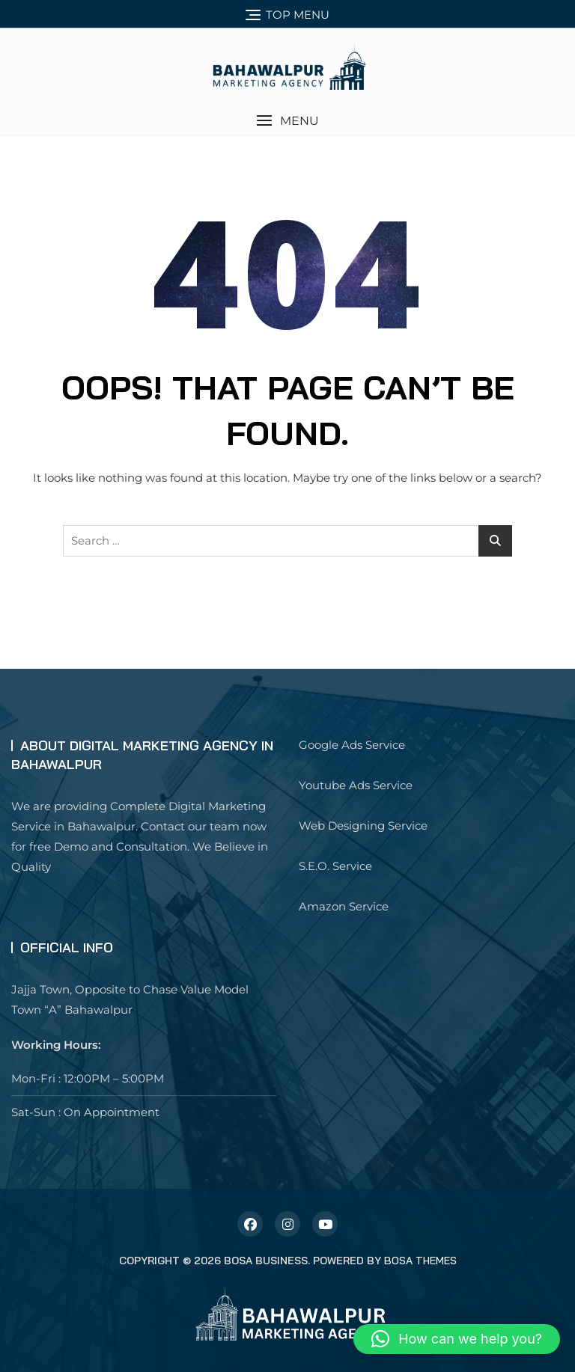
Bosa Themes (420, 1260)
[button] (287, 121)
